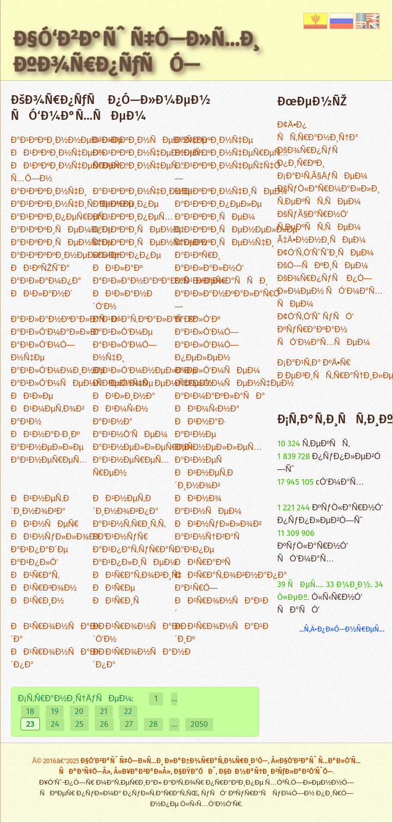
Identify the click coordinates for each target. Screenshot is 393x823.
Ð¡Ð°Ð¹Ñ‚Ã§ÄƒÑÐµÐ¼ (322, 176)
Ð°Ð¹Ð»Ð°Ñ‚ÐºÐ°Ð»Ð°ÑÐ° (145, 319)
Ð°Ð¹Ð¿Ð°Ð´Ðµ (39, 550)
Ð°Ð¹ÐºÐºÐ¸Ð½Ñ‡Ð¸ (49, 191)
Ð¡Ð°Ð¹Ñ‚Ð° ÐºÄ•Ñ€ (313, 363)
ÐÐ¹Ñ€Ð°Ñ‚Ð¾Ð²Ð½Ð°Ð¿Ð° (231, 575)
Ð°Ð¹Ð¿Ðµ (194, 550)
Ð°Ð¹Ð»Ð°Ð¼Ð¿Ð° (46, 281)
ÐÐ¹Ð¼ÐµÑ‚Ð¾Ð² (48, 409)
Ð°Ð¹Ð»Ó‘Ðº (197, 319)
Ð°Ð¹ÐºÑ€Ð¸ (198, 255)
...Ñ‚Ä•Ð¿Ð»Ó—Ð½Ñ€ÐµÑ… (342, 629)
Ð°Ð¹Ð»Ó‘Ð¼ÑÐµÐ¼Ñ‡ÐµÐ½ (152, 383)
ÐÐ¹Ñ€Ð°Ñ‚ (35, 575)
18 (30, 711)
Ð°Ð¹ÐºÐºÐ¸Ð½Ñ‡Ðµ (214, 140)
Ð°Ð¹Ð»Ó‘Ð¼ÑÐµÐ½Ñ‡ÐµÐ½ (234, 383)
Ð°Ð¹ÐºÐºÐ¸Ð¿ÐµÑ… (133, 217)
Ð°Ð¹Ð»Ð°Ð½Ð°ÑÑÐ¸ (221, 281)
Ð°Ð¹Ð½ (26, 422)
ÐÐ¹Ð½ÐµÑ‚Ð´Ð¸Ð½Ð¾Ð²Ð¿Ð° (125, 505)
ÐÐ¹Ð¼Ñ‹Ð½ (120, 409)
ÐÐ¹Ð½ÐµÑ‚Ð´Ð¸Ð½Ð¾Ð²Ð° (40, 505)
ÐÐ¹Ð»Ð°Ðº (117, 268)
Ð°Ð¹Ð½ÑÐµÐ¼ (208, 511)
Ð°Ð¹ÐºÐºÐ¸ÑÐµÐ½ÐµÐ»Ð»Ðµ (236, 230)
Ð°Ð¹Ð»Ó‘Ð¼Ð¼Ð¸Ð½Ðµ (58, 370)
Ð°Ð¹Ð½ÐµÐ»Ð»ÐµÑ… (218, 447)
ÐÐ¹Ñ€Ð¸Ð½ (37, 601)
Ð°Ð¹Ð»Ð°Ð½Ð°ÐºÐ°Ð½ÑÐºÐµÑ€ (159, 281)
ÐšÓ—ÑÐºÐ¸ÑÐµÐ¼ (322, 265)
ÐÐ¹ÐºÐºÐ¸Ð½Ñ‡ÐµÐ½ (58, 153)
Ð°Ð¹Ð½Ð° (113, 422)
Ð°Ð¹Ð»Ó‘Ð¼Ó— (207, 332)
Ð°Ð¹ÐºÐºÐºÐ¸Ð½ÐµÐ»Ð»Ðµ (65, 255)
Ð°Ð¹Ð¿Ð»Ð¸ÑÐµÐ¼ (135, 562)
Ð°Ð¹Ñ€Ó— (196, 588)
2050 (199, 724)
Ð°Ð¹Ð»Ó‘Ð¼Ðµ (123, 332)
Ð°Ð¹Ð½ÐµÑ (202, 460)
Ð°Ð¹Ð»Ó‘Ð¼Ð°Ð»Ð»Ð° (55, 332)
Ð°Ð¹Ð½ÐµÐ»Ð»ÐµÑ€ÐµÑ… (147, 447)
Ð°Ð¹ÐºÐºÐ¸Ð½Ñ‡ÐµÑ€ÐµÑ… (231, 153)
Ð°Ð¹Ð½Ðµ (195, 434)
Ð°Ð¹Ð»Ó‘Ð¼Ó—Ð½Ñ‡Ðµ (43, 351)
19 (54, 711)
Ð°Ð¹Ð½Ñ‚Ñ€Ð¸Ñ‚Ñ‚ (129, 524)
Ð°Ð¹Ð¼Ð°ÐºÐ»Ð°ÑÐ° (220, 396)
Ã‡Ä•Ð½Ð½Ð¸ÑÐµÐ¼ (321, 240)
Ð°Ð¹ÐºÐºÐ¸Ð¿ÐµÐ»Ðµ (218, 204)
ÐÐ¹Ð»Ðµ (32, 396)
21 (104, 711)
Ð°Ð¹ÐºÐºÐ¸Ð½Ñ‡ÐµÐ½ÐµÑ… (151, 153)
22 (128, 711)
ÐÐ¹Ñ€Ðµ (114, 588)
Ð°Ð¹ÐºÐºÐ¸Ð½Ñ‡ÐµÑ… (139, 166)
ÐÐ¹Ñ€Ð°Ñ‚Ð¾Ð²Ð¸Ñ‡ (137, 575)
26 (104, 724)
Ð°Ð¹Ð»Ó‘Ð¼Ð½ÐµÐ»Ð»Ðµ (145, 370)
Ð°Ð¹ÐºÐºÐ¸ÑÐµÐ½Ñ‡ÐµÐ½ (150, 242)
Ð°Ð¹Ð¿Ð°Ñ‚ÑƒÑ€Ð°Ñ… (138, 550)
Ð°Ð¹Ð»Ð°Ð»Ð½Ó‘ (209, 268)
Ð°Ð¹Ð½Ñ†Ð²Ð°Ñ (210, 537)
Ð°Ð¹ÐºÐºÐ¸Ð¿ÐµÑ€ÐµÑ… (61, 217)
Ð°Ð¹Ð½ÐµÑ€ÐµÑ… (49, 460)
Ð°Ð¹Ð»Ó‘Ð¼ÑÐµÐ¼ (217, 370)
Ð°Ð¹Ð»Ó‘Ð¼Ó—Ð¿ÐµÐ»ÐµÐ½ (207, 351)
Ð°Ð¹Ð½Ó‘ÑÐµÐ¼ (130, 434)
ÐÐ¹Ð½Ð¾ (198, 498)
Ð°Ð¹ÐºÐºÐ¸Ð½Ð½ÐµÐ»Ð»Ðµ (67, 140)
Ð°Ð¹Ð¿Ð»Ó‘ (34, 562)
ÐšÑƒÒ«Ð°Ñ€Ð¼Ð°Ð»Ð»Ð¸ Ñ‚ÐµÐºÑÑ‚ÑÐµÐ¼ (328, 195)
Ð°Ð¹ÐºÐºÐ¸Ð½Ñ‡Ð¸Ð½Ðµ (142, 191)
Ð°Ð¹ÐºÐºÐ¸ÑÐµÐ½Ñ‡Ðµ (61, 242)
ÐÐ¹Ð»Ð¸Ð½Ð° (124, 396)
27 (129, 724)
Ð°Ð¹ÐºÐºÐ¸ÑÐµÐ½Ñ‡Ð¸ (224, 242)
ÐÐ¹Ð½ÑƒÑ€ (120, 537)
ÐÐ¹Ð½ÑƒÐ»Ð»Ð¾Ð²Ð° (59, 537)
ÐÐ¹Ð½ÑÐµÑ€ (44, 524)
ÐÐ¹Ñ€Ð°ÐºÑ (206, 562)
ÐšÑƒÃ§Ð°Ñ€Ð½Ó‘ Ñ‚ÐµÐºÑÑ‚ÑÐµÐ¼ (319, 221)
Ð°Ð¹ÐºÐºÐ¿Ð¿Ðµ (127, 255)
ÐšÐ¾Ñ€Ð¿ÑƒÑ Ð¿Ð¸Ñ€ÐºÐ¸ (310, 157)
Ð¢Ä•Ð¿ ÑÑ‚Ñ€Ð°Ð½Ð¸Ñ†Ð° (317, 131)
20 (79, 711)
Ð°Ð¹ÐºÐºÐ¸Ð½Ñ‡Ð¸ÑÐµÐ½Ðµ (72, 204)
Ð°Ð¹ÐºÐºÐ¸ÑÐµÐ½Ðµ (138, 230)
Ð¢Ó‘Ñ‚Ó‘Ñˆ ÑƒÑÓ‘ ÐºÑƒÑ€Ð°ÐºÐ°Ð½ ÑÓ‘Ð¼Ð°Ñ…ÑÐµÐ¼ (323, 330)
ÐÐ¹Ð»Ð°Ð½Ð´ (42, 294)
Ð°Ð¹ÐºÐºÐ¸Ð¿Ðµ (126, 204)
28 (153, 724)
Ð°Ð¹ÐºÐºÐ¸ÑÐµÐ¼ (215, 217)
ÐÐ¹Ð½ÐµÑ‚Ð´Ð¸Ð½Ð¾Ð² (204, 479)
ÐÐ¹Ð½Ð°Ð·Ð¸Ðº (45, 434)
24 (55, 724)
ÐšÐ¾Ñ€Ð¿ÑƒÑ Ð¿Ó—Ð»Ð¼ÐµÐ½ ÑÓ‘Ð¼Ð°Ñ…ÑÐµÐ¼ (330, 291)
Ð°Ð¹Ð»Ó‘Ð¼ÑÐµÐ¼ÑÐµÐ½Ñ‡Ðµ (82, 383)
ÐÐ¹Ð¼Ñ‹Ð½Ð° (207, 409)
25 (79, 724)
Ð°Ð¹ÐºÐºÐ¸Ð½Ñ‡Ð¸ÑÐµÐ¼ (231, 191)
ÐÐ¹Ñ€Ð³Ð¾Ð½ (44, 588)
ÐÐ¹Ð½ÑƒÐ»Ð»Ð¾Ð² (218, 524)
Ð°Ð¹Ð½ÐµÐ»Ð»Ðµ (47, 447)
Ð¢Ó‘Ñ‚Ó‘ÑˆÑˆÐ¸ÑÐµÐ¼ (325, 253)
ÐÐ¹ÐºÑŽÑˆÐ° (40, 268)
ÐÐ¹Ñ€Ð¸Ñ (119, 601)
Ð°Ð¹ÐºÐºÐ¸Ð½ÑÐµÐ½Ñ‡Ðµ (150, 140)
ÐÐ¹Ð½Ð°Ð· (200, 422)
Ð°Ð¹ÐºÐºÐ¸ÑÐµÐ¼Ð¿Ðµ (62, 230)
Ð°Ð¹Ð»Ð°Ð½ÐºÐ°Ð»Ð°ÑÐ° (65, 319)
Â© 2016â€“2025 (56, 761)
